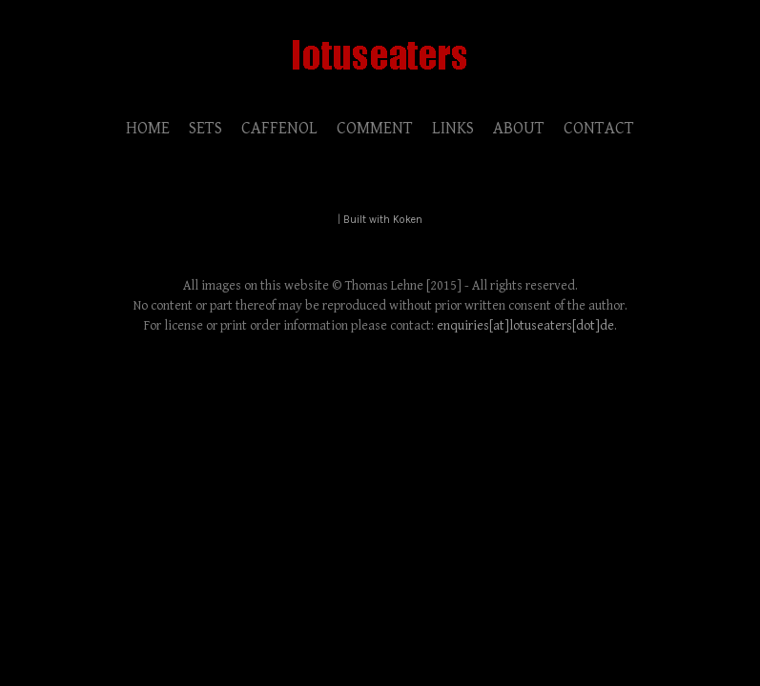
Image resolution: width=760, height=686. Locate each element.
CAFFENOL (279, 128)
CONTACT (599, 128)
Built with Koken (382, 219)
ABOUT (518, 128)
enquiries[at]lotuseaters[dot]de (525, 325)
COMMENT (375, 128)
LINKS (453, 128)
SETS (205, 128)
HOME (148, 128)
